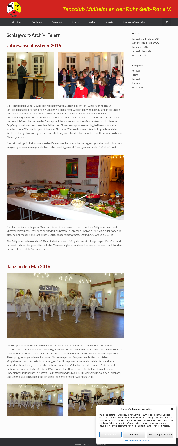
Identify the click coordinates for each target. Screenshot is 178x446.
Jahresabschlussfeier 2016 (34, 45)
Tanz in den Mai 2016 (28, 266)
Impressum (144, 440)
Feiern (135, 74)
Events (75, 22)
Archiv (92, 22)
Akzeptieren (110, 434)
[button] (171, 408)
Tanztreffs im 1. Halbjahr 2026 (145, 38)
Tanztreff (136, 78)
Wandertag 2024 (139, 55)
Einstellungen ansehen (160, 434)
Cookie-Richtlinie (131, 440)
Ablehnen (134, 434)
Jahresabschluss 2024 (142, 50)
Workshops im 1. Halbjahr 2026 (146, 42)
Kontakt (109, 22)
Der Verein (37, 22)
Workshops (137, 87)
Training (136, 82)
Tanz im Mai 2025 (140, 47)
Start (16, 22)
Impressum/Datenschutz (134, 22)
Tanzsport (57, 22)
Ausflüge (136, 70)
